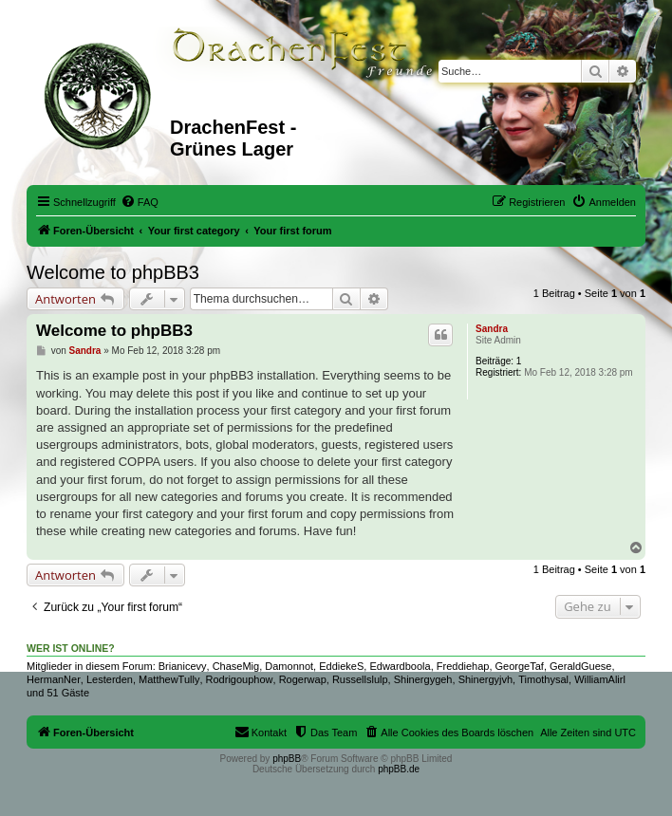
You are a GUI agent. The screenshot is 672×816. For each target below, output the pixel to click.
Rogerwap (303, 679)
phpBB (286, 758)
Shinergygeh (423, 679)
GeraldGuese (580, 666)
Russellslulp (360, 679)
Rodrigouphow (239, 679)
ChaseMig (236, 666)
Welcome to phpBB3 (113, 272)
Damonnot (289, 666)
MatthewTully (169, 679)
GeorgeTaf (519, 666)
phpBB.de (399, 769)
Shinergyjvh (485, 679)
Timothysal (543, 679)
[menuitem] (140, 202)
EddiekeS (341, 666)
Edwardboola (399, 666)
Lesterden (109, 679)
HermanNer (54, 679)
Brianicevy (183, 666)
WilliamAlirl (599, 679)
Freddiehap (463, 666)
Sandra (492, 329)
